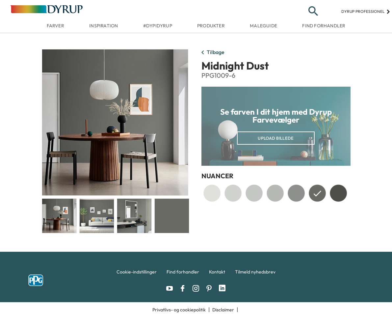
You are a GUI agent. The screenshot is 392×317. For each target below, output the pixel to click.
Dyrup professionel (365, 11)
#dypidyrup (157, 26)
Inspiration (103, 26)
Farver (55, 26)
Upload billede (276, 138)
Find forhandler (323, 26)
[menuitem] (137, 273)
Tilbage (211, 52)
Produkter (211, 26)
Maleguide (263, 26)
